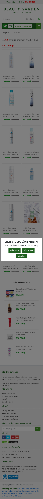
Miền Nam (14, 250)
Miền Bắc (21, 256)
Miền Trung (28, 250)
